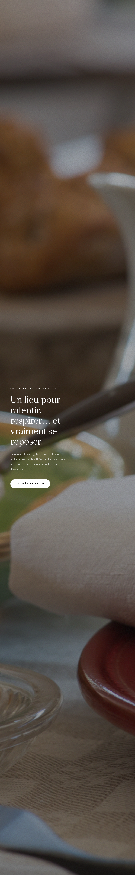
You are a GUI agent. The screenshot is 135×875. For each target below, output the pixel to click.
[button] (30, 483)
